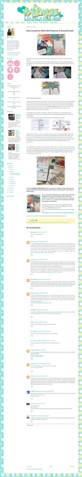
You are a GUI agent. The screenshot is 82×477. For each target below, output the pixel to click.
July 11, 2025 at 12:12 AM (39, 403)
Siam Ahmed (33, 415)
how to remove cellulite (36, 340)
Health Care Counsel (35, 391)
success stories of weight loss (37, 367)
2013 (10, 190)
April (11, 179)
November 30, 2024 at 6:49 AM (47, 391)
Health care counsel (35, 396)
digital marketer (34, 407)
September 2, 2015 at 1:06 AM (44, 331)
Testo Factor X (38, 245)
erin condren (38, 222)
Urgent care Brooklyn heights (37, 356)
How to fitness (34, 331)
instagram (51, 199)
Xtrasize (35, 283)
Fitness (23, 22)
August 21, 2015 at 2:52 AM (41, 293)
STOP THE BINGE (43, 22)
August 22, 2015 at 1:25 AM (42, 309)
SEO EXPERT (46, 418)
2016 (10, 165)
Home (6, 22)
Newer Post (29, 466)
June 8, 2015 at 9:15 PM (42, 232)
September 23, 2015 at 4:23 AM (48, 340)
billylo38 (32, 259)
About (12, 22)
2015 (10, 167)
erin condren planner (53, 222)
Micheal (32, 350)
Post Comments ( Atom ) (37, 469)
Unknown (33, 241)
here (15, 107)
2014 (10, 188)
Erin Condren (59, 204)
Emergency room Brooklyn (36, 355)
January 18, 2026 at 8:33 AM (43, 415)
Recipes (35, 22)
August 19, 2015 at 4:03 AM (44, 279)
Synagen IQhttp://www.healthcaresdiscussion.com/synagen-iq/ (47, 313)
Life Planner (45, 114)
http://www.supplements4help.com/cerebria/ (53, 272)
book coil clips (60, 148)
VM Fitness (11, 37)
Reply (32, 236)
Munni (32, 403)
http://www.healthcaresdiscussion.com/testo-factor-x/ (42, 252)
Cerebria (32, 263)
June (11, 171)
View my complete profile (12, 54)
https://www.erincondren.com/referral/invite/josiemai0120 (57, 212)
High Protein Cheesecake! (18, 115)
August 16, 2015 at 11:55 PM (41, 259)
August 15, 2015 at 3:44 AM (41, 241)
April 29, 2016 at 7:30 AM (40, 350)
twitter (45, 199)
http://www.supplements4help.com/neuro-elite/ (41, 302)
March (11, 181)
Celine (32, 322)
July (11, 169)
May (11, 177)
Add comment (30, 425)
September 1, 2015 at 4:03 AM (40, 322)
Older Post (72, 466)
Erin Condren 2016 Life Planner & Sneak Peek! (15, 174)
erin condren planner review (63, 222)
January (11, 185)
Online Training (54, 22)
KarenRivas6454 (34, 279)
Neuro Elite (36, 296)
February (12, 183)
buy (14, 88)
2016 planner (32, 222)
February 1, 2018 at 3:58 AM (41, 376)
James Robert (34, 363)
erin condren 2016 (45, 222)
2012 (10, 192)
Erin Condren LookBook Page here (45, 134)
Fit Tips (17, 22)
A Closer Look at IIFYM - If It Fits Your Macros (18, 133)
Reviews (29, 22)
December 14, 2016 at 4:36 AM (44, 363)
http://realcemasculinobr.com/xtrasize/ (64, 286)
